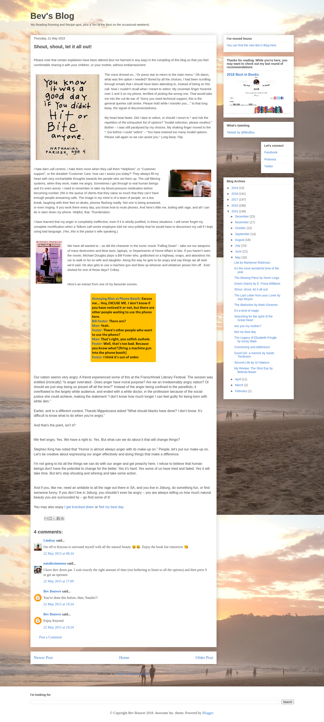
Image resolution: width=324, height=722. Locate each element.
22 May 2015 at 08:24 (59, 553)
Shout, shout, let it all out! (251, 289)
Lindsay (49, 540)
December (242, 216)
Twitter (268, 166)
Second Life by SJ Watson (251, 362)
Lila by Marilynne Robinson (252, 262)
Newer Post (43, 657)
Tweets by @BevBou (241, 132)
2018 (235, 193)
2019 (235, 188)
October (241, 228)
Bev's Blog (52, 16)
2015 (235, 211)
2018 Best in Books (243, 74)
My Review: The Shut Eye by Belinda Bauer (253, 370)
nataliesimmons (55, 563)
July (238, 245)
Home (124, 657)
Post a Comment (50, 637)
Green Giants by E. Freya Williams (257, 283)
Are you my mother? (247, 326)
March (239, 385)
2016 (235, 205)
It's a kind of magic (246, 310)
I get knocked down (79, 507)
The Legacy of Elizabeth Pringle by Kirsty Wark (255, 339)
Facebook (270, 152)
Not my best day (111, 507)
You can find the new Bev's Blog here (251, 45)
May (238, 257)
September (242, 234)
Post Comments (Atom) (132, 674)
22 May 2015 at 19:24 (59, 604)
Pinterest (270, 159)
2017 (235, 199)
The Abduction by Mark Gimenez (256, 305)
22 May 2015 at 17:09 (59, 581)
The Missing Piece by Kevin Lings (256, 277)
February (241, 391)
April (238, 379)
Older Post (204, 657)
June (238, 251)
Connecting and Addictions (252, 347)
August (240, 240)
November (242, 222)
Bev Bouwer (52, 591)
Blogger (207, 713)
